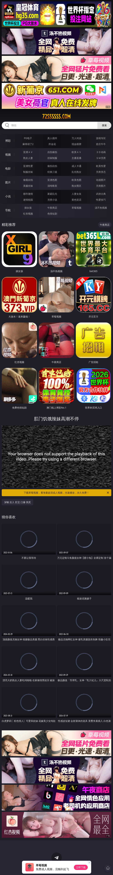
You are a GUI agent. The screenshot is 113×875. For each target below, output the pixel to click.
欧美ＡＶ (76, 152)
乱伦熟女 (76, 172)
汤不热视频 (101, 207)
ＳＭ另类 (101, 158)
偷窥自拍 (28, 180)
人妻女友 (76, 193)
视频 (8, 154)
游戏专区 (101, 138)
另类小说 (52, 199)
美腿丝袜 (28, 185)
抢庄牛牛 (101, 144)
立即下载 (81, 867)
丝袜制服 (52, 158)
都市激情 (28, 193)
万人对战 (76, 138)
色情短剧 (52, 213)
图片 (8, 182)
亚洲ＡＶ (28, 152)
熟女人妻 (28, 158)
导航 (8, 210)
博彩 (8, 141)
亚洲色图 (52, 180)
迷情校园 (28, 199)
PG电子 (28, 138)
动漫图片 (101, 180)
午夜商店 (52, 207)
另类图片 (101, 185)
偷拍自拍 (52, 166)
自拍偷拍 (52, 152)
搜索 (104, 125)
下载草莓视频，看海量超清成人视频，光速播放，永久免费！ (67, 493)
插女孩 (28, 207)
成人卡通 (76, 166)
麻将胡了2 (28, 144)
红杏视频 (28, 213)
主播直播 (76, 158)
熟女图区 (76, 185)
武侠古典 (101, 193)
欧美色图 (76, 180)
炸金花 (52, 144)
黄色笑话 (76, 199)
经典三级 (52, 172)
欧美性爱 (101, 166)
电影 (8, 168)
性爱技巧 (101, 199)
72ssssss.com (56, 116)
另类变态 (101, 172)
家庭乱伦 (52, 193)
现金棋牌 (76, 144)
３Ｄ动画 (101, 152)
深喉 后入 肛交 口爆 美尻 (17, 502)
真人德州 (52, 138)
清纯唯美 (52, 185)
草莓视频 (76, 207)
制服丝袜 (28, 172)
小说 (8, 196)
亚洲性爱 (28, 166)
